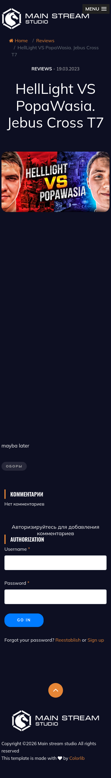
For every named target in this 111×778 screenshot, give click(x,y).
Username (15, 549)
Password (15, 583)
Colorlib (77, 758)
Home (18, 40)
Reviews (45, 40)
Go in (24, 620)
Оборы (14, 466)
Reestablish (68, 640)
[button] (96, 9)
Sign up (95, 640)
